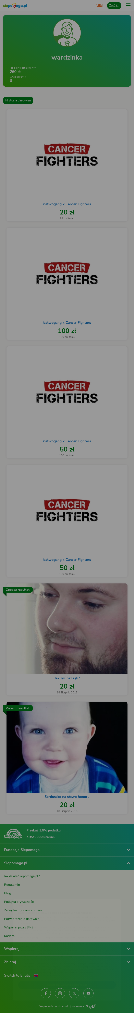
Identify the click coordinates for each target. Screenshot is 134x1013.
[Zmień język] (11, 894)
